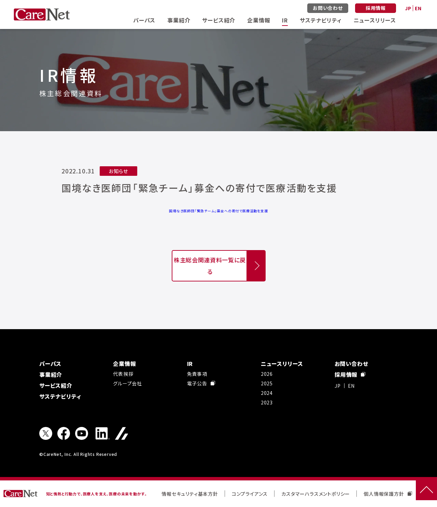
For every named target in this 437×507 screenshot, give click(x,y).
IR (285, 20)
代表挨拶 (123, 373)
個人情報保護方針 (388, 493)
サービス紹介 (218, 20)
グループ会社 (127, 383)
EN (418, 8)
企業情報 (258, 20)
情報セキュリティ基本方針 (189, 493)
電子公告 (201, 383)
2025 (267, 383)
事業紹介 (178, 20)
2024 (267, 392)
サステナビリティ (320, 20)
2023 (267, 402)
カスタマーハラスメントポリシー (315, 493)
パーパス (144, 20)
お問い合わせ (328, 7)
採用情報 (376, 7)
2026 (267, 373)
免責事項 (197, 373)
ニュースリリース (375, 20)
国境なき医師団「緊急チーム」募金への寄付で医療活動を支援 (218, 210)
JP (408, 8)
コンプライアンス (250, 493)
